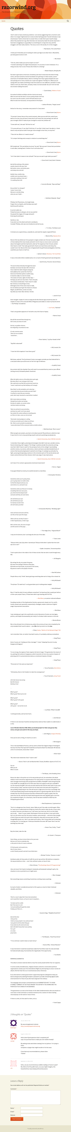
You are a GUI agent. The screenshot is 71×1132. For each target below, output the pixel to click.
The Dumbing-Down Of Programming (49, 865)
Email (12, 1111)
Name (12, 1108)
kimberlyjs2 (13, 1027)
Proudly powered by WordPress (36, 1128)
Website (12, 1115)
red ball (12, 1041)
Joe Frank (51, 307)
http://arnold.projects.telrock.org (30, 1026)
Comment (13, 1089)
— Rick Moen (40, 598)
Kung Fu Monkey (56, 734)
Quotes (3, 21)
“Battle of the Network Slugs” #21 (51, 630)
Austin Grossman (42, 439)
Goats (39, 630)
